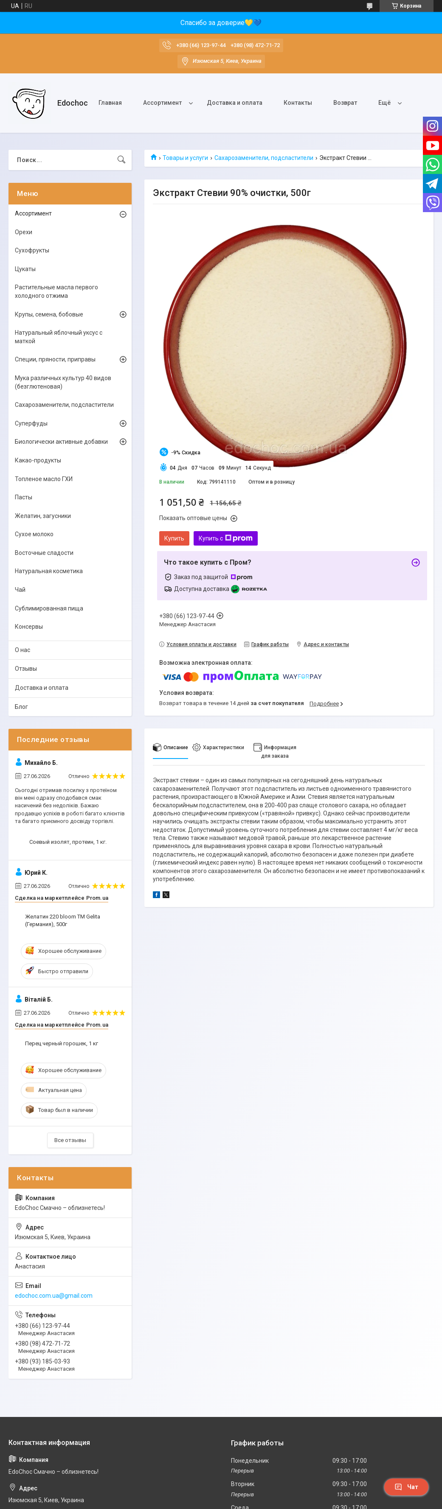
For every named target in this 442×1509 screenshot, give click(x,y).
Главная (110, 102)
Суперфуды (31, 423)
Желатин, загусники (43, 515)
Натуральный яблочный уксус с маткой (58, 336)
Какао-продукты (38, 460)
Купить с (226, 538)
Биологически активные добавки (61, 441)
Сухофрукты (32, 250)
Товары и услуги (185, 157)
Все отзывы (70, 1140)
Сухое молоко (34, 534)
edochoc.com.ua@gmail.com (54, 1295)
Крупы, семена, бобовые (49, 314)
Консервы (29, 626)
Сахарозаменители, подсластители (263, 157)
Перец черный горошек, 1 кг (61, 1043)
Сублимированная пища (49, 608)
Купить (174, 538)
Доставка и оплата (234, 102)
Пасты (23, 497)
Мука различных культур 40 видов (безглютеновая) (63, 382)
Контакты (298, 102)
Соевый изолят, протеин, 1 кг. (68, 842)
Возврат (345, 102)
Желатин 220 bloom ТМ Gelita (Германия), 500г (62, 920)
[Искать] (121, 160)
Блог (21, 706)
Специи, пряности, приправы (55, 359)
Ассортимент (162, 102)
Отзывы (26, 668)
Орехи (23, 232)
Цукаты (25, 269)
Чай (20, 589)
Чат (406, 1487)
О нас (22, 650)
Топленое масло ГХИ (44, 479)
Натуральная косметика (49, 571)
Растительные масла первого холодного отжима (56, 291)
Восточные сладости (44, 552)
